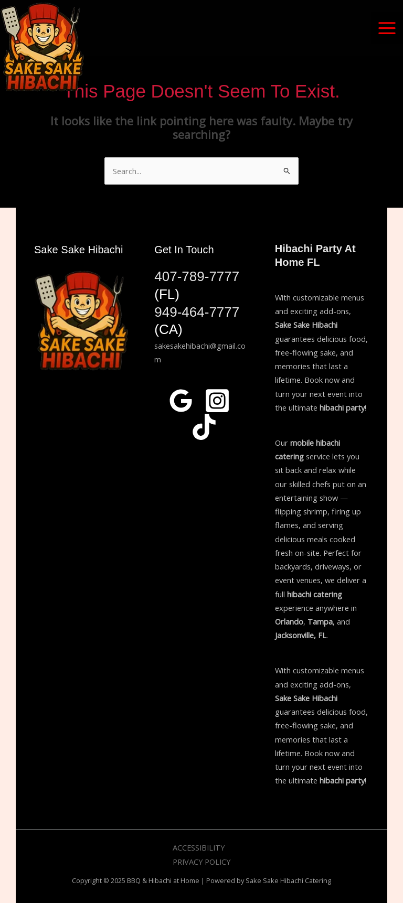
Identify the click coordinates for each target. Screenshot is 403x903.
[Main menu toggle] (387, 28)
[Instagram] (217, 401)
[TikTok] (204, 427)
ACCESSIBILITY (199, 847)
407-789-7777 (196, 276)
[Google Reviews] (181, 401)
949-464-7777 (196, 312)
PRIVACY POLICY (201, 861)
